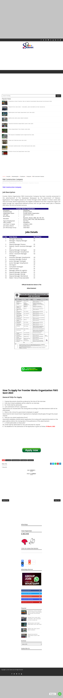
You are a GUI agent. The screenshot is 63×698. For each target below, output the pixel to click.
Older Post (57, 502)
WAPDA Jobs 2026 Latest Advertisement (18, 118)
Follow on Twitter (32, 595)
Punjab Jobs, (31, 183)
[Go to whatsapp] (59, 694)
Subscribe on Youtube (32, 604)
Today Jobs (29, 177)
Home (4, 177)
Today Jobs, (36, 183)
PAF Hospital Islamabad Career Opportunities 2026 (21, 135)
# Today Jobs (30, 460)
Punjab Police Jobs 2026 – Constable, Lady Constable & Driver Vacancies (26, 107)
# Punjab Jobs (23, 460)
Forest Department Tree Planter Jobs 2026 (19, 130)
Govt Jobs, (19, 183)
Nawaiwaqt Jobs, (25, 183)
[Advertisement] (31, 9)
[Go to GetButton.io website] (60, 696)
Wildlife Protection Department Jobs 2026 (19, 152)
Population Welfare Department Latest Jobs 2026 (20, 124)
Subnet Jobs (12, 672)
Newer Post (5, 502)
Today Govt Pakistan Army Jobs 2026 (17, 141)
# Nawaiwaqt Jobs (15, 460)
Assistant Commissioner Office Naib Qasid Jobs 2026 (21, 146)
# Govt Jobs (8, 460)
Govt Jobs (8, 177)
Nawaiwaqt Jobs (15, 177)
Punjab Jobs (22, 177)
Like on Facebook (32, 592)
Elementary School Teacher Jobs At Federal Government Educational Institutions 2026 (30, 102)
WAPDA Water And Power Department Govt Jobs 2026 (21, 113)
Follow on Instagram (32, 601)
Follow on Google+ (32, 598)
